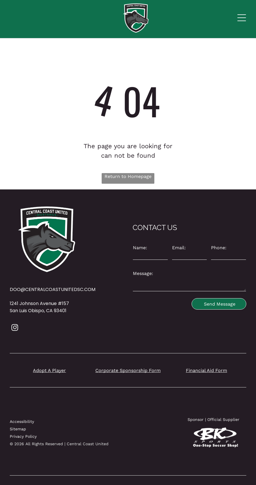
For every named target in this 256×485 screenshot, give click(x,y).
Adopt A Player (49, 370)
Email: (179, 247)
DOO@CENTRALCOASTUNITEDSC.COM (52, 289)
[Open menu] (241, 17)
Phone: (219, 247)
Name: (140, 247)
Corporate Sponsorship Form (128, 370)
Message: (143, 273)
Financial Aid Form (206, 370)
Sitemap (18, 429)
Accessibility (22, 421)
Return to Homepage (128, 176)
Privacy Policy (23, 436)
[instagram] (15, 328)
